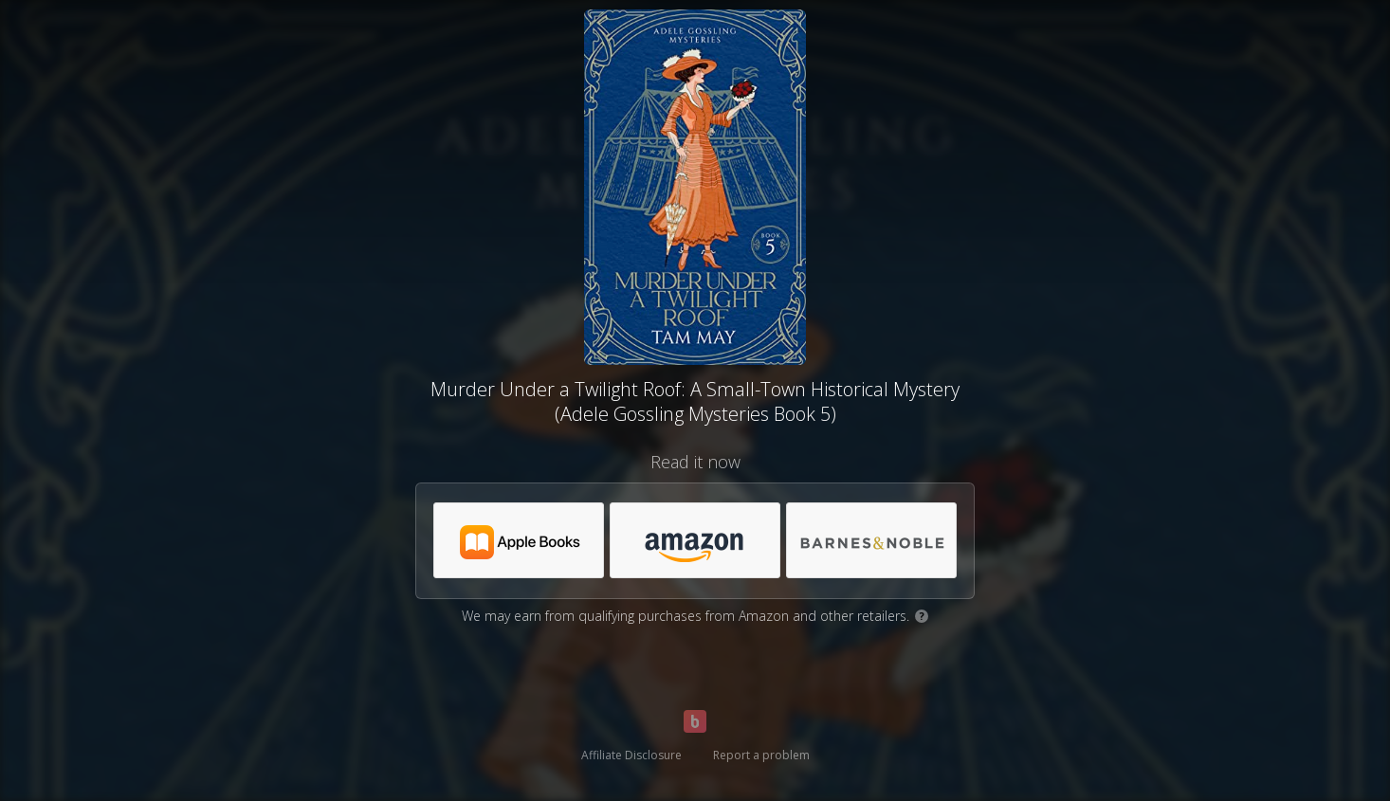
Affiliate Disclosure (631, 755)
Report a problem (761, 755)
